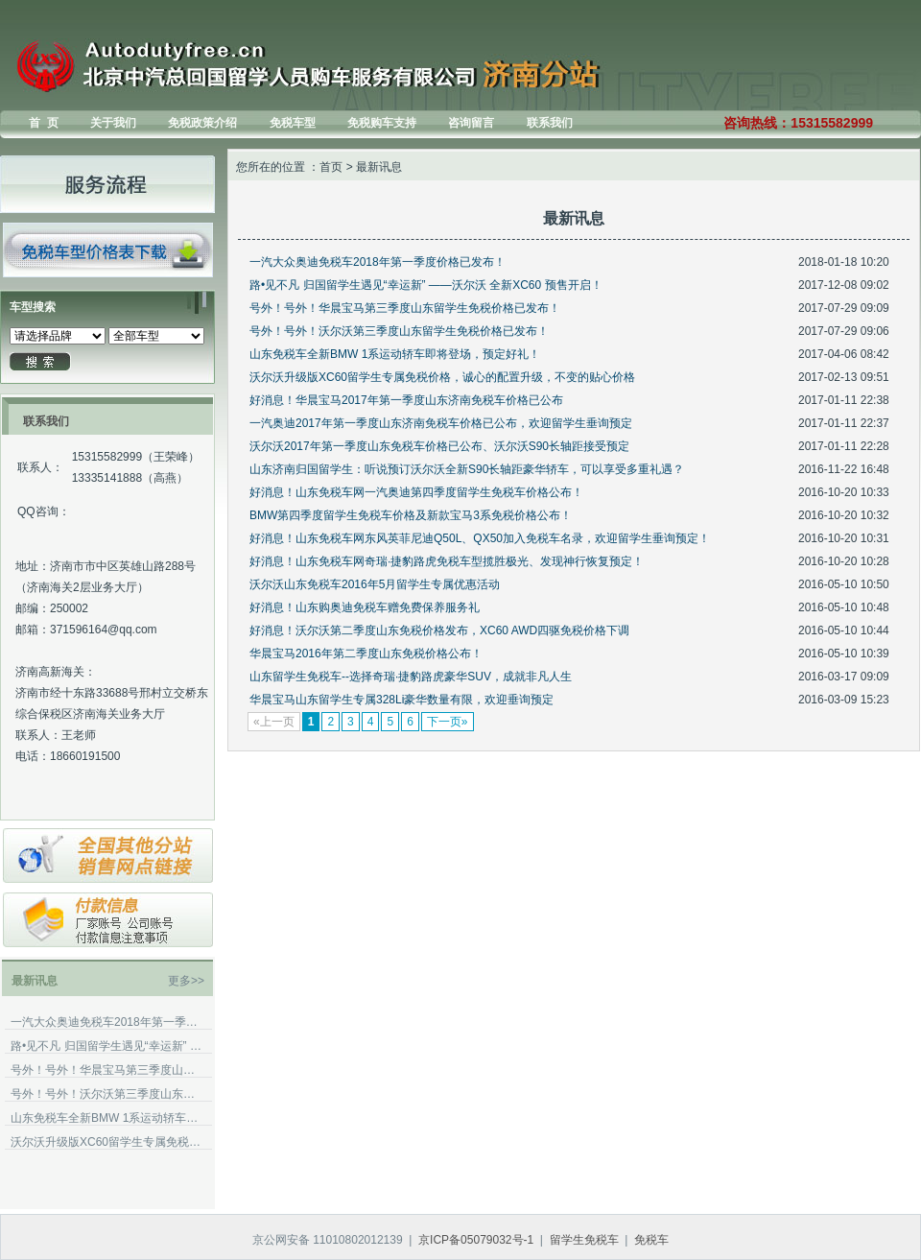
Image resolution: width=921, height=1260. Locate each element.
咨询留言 (471, 123)
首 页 (44, 123)
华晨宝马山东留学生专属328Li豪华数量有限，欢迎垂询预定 (401, 699)
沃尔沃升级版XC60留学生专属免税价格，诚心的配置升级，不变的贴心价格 (106, 1142)
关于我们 (113, 123)
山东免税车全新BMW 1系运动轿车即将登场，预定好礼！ (106, 1118)
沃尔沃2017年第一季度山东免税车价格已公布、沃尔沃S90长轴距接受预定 (439, 446)
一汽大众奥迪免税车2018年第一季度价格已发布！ (106, 1022)
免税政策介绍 (202, 123)
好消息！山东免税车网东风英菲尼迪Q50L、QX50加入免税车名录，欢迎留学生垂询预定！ (479, 538)
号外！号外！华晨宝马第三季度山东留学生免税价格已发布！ (106, 1070)
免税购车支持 (381, 123)
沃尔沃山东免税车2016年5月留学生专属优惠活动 (374, 584)
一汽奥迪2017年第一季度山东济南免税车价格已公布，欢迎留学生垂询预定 (440, 423)
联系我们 (550, 123)
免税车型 (293, 123)
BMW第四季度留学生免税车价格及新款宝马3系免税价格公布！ (410, 515)
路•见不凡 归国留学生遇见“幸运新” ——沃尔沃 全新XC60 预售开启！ (106, 1046)
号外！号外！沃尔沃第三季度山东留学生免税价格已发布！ (106, 1094)
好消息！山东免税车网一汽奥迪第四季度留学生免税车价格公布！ (416, 492)
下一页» (447, 721)
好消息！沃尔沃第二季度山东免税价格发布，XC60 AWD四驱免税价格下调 (439, 630)
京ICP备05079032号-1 (475, 1240)
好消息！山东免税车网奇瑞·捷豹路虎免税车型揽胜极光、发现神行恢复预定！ (446, 561)
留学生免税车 (584, 1240)
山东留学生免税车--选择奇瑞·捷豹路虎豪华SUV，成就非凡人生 (410, 676)
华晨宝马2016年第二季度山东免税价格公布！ (366, 653)
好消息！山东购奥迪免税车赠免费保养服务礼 (364, 607)
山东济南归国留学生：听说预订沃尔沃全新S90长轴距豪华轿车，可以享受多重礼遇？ (466, 469)
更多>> (186, 980)
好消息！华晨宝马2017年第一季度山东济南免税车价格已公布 (406, 400)
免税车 (651, 1240)
